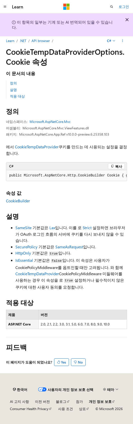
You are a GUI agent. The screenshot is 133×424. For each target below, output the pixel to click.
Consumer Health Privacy (29, 408)
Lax (52, 227)
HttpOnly (23, 253)
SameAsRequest (69, 246)
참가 (79, 401)
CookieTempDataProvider (37, 146)
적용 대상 (17, 96)
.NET (23, 40)
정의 (13, 83)
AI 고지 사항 (19, 401)
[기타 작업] (122, 41)
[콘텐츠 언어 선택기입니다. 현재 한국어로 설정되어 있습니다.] (20, 389)
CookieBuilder (18, 200)
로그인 (124, 6)
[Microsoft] (66, 6)
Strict (87, 227)
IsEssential (24, 260)
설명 (13, 89)
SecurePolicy (26, 246)
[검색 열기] (112, 6)
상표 (82, 408)
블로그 (61, 401)
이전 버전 (42, 401)
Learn (10, 40)
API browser (41, 40)
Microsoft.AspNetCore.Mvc (50, 121)
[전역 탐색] (5, 6)
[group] (66, 175)
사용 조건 (65, 408)
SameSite (23, 227)
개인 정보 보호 (100, 401)
